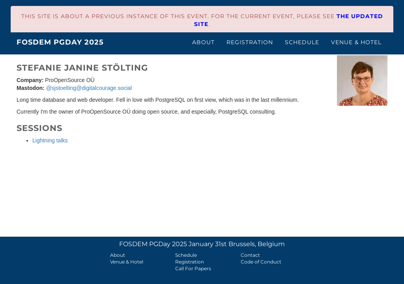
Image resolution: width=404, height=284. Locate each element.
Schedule (302, 42)
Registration (249, 42)
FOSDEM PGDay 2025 (60, 42)
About (203, 42)
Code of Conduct (261, 262)
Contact (250, 255)
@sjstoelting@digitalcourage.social (89, 88)
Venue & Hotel (356, 42)
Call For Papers (193, 268)
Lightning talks (50, 140)
